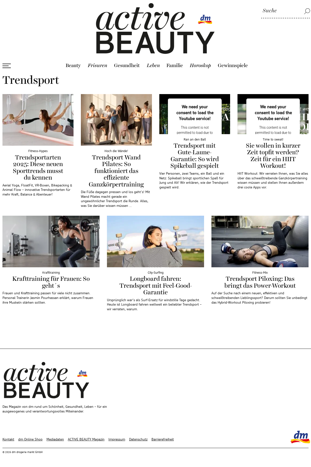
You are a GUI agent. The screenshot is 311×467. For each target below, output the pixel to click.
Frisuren (97, 65)
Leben (153, 65)
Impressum (116, 439)
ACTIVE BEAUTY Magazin (86, 439)
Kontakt (8, 439)
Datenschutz (138, 439)
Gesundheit (127, 65)
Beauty (73, 65)
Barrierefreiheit (162, 439)
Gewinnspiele (233, 65)
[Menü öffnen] (6, 66)
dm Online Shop (30, 439)
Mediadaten (55, 439)
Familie (174, 65)
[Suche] (285, 11)
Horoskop (200, 65)
